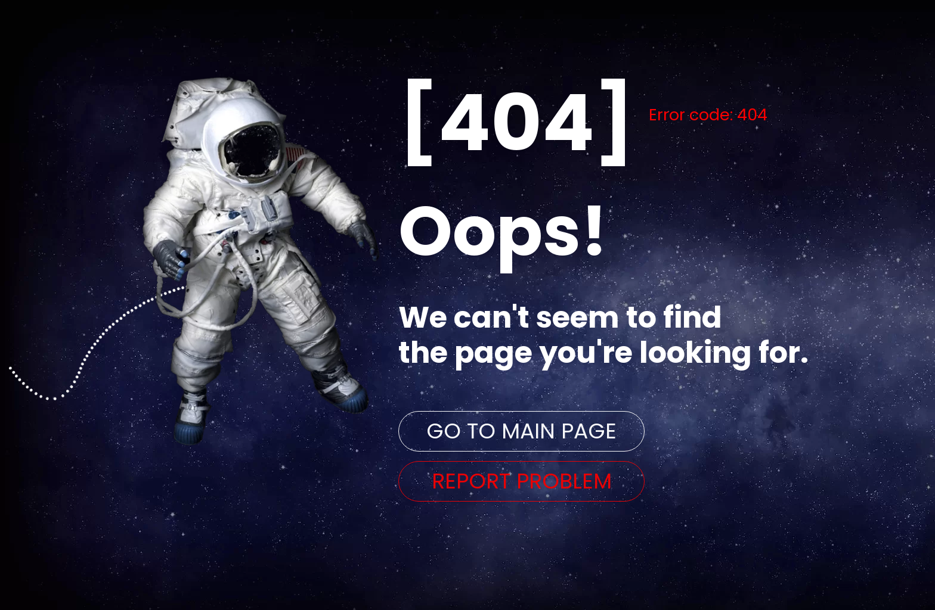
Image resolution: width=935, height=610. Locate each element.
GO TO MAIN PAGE (521, 431)
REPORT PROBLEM (522, 481)
